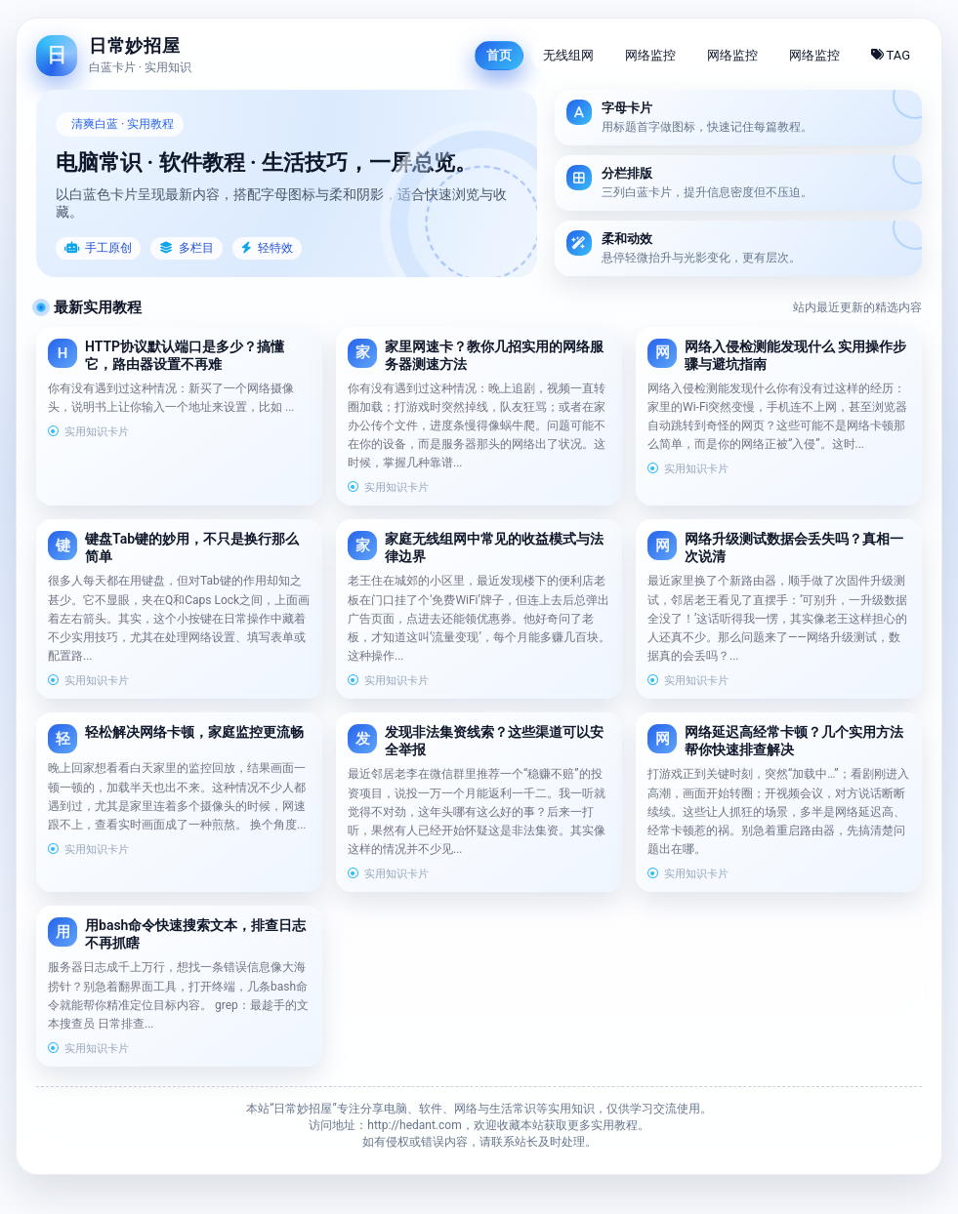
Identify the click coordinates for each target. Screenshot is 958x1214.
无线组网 (568, 55)
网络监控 (650, 55)
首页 (499, 55)
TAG (891, 55)
